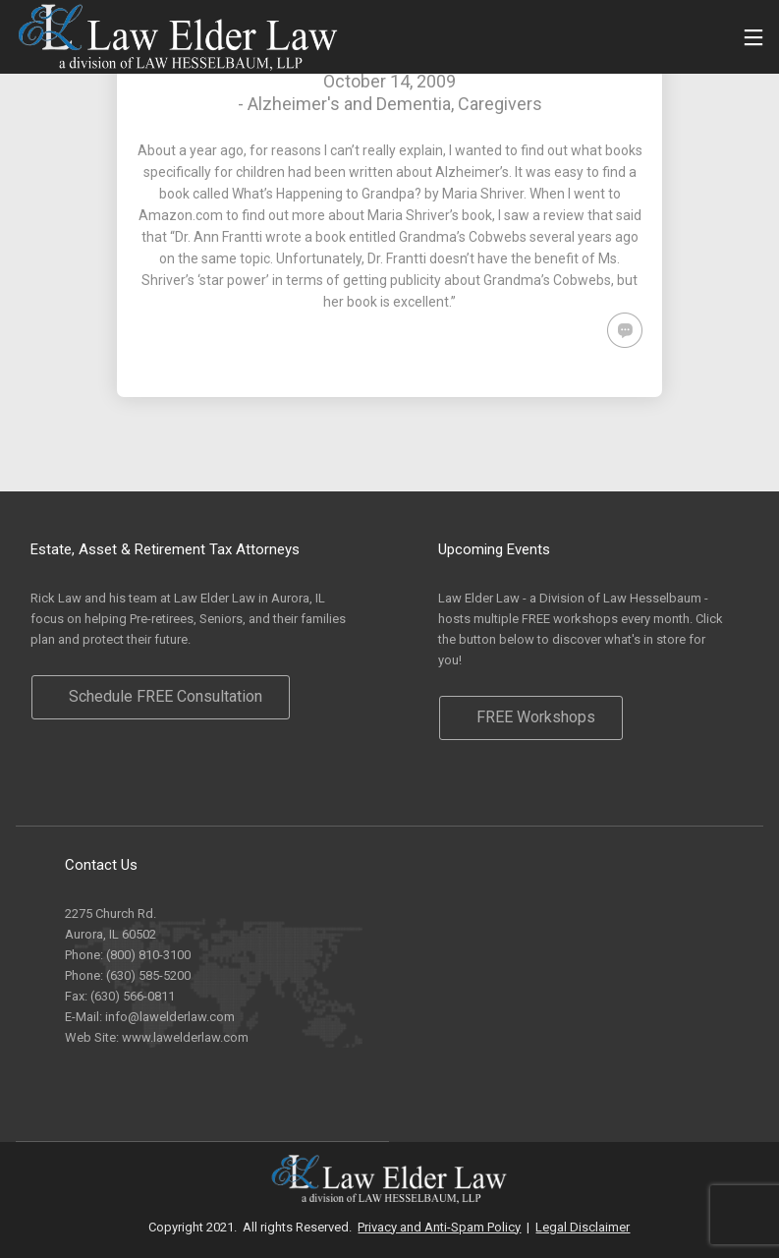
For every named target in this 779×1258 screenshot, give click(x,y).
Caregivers (500, 103)
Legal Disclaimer (582, 1227)
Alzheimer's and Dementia (349, 103)
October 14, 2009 (389, 81)
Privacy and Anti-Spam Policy (439, 1227)
